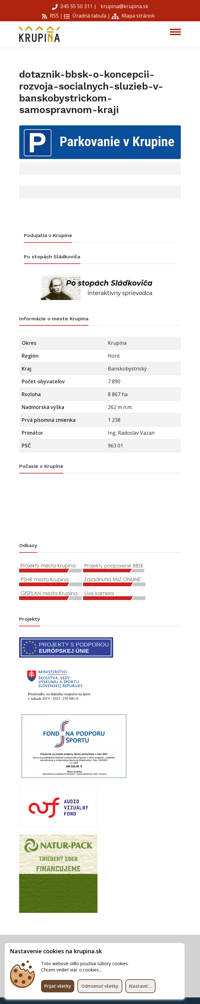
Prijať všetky (57, 986)
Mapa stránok (133, 15)
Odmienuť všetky (99, 986)
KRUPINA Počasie (100, 507)
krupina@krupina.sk (123, 6)
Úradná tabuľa (85, 15)
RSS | (52, 15)
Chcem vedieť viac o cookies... (71, 970)
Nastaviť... (140, 986)
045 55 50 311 (73, 6)
